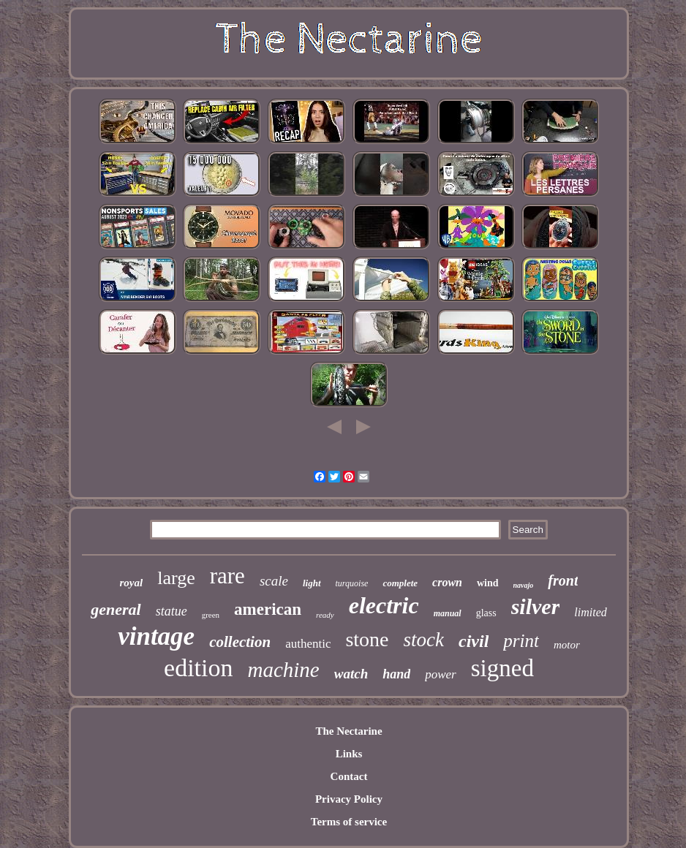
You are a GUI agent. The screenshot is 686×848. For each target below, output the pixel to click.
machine (284, 669)
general (115, 609)
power (440, 674)
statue (171, 611)
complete (400, 583)
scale (274, 580)
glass (486, 612)
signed (502, 668)
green (210, 614)
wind (488, 583)
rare (227, 575)
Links (349, 754)
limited (590, 612)
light (312, 583)
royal (131, 582)
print (521, 641)
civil (474, 641)
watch (351, 673)
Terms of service (349, 822)
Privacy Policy (348, 799)
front (563, 580)
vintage (156, 636)
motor (567, 645)
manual (447, 613)
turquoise (352, 583)
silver (535, 606)
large (176, 577)
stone (366, 639)
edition (198, 667)
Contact (349, 776)
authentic (308, 644)
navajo (523, 585)
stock (424, 640)
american (267, 609)
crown (447, 582)
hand (396, 674)
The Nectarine (348, 731)
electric (384, 605)
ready (325, 614)
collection (240, 642)
